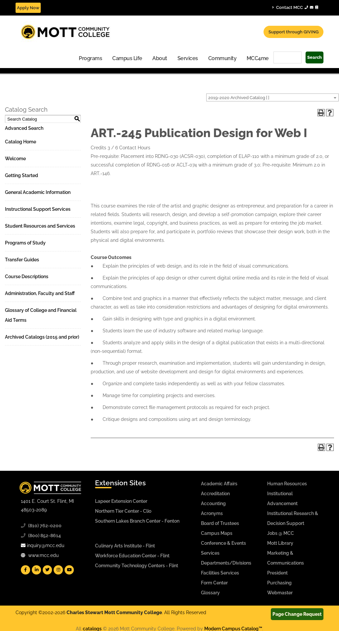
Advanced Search (24, 128)
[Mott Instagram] (58, 570)
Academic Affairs (219, 483)
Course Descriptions (26, 276)
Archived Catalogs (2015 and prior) (42, 337)
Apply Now (28, 7)
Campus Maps (216, 533)
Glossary (210, 592)
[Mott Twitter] (47, 570)
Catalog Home (20, 141)
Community (222, 58)
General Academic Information (38, 192)
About (159, 58)
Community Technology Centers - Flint (136, 565)
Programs (90, 58)
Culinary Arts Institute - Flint (125, 545)
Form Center (214, 582)
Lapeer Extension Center (121, 501)
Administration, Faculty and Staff (40, 293)
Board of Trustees (220, 523)
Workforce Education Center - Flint (132, 555)
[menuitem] (90, 58)
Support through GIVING (293, 31)
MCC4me (258, 58)
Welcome (15, 158)
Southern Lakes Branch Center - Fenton (137, 521)
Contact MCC (295, 7)
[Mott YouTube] (69, 570)
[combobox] (272, 97)
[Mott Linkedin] (36, 570)
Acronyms (212, 513)
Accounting (213, 503)
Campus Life (127, 58)
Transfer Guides (22, 259)
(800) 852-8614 (44, 535)
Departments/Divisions (226, 563)
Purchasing (279, 582)
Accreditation (215, 493)
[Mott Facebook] (25, 570)
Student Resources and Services (40, 226)
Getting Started (21, 175)
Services (187, 58)
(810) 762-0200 (45, 525)
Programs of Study (25, 242)
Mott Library (280, 543)
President (277, 572)
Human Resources (287, 483)
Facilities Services (220, 572)
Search (314, 57)
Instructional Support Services (38, 209)
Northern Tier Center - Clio (123, 511)
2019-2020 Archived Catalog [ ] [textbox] (238, 97)
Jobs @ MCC (280, 533)
